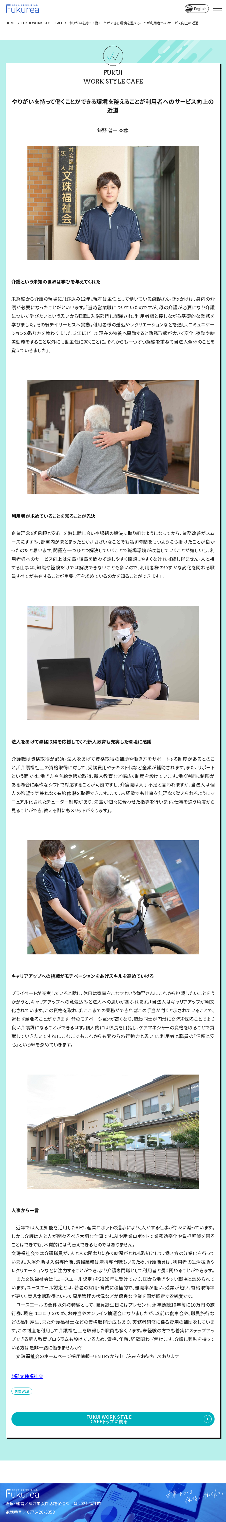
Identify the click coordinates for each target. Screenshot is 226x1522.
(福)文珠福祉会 (27, 1376)
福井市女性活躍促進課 (48, 1503)
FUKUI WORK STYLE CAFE (42, 22)
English (200, 8)
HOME (11, 22)
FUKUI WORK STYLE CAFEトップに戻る (109, 1419)
